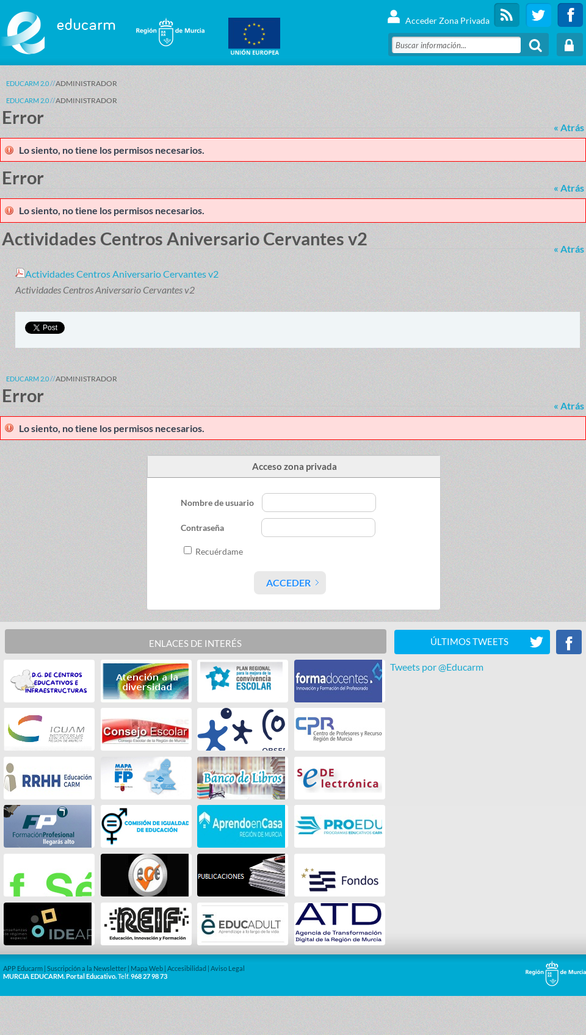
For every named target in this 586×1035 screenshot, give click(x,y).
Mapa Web (147, 968)
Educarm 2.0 (27, 83)
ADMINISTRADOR (86, 83)
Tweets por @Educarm (436, 667)
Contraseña (203, 527)
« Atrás (569, 127)
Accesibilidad (186, 968)
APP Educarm (23, 968)
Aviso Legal (228, 968)
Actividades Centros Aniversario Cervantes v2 (117, 273)
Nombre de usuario (218, 502)
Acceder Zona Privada (438, 15)
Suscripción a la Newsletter (86, 968)
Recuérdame (219, 551)
